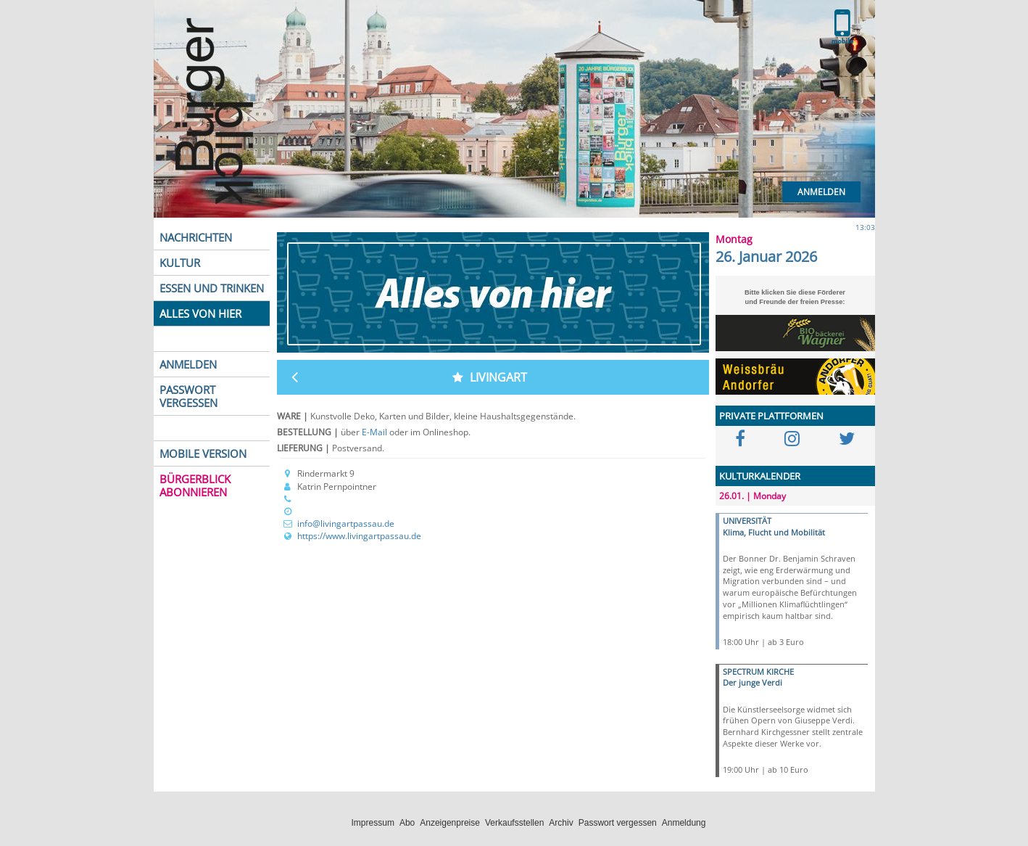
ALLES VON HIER (200, 313)
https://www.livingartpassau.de (359, 536)
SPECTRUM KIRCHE (758, 671)
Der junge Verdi (752, 682)
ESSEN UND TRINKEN (211, 288)
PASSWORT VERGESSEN (188, 396)
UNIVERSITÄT (747, 520)
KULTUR (179, 262)
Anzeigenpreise (450, 823)
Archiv (561, 823)
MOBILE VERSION (202, 453)
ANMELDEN (188, 364)
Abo (407, 823)
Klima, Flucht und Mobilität (774, 532)
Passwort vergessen (618, 823)
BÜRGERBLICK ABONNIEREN (195, 485)
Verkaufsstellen (514, 823)
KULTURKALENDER (759, 475)
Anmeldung (684, 823)
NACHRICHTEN (195, 237)
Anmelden (821, 192)
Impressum (373, 823)
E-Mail (375, 432)
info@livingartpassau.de (345, 523)
